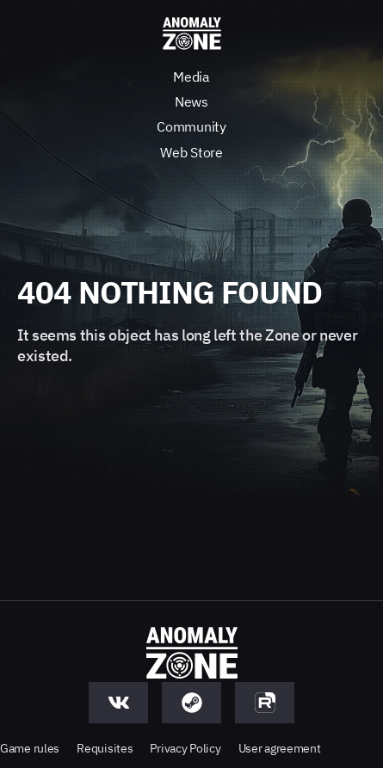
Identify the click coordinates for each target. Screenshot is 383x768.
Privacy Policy (185, 748)
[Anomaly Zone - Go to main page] (192, 34)
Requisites (105, 748)
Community (191, 126)
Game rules (29, 748)
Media (191, 76)
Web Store (191, 152)
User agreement (279, 748)
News (191, 101)
